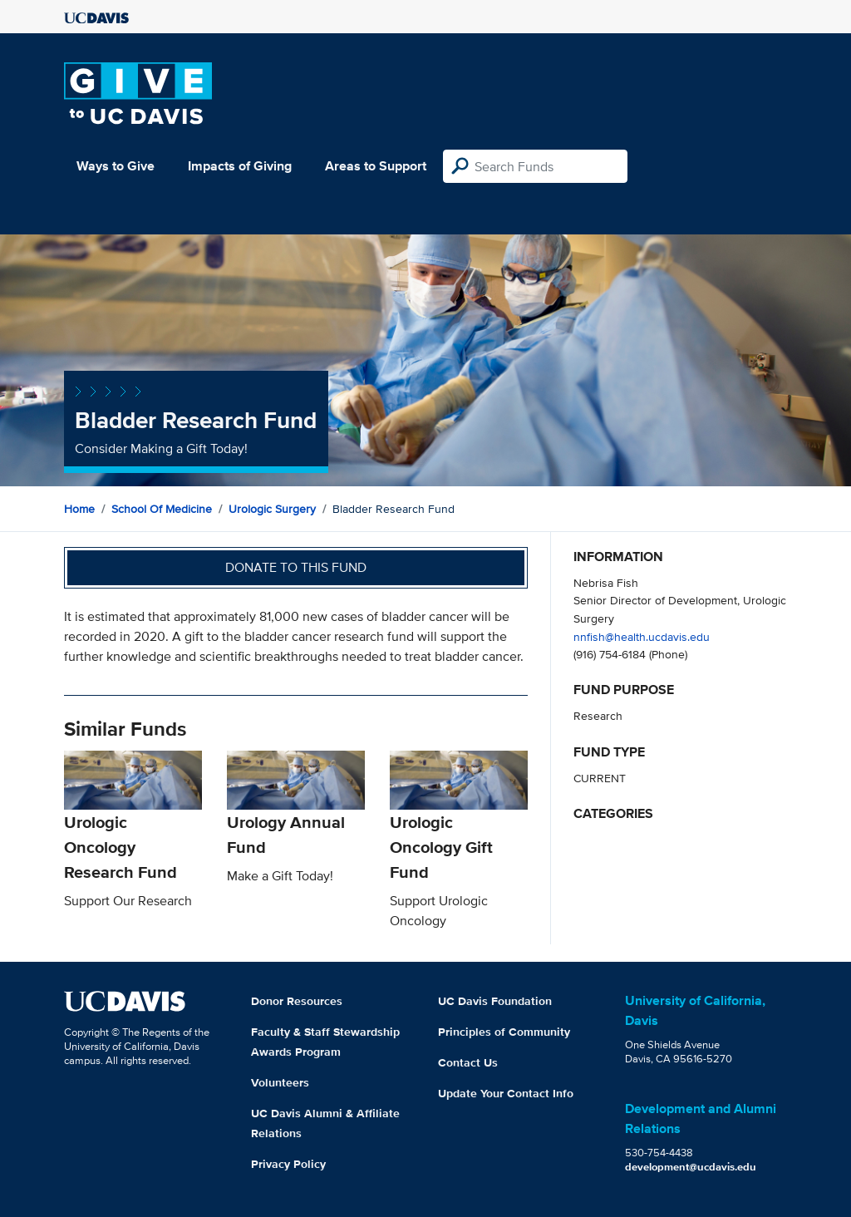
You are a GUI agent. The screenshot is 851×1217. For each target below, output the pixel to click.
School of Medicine (161, 508)
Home (79, 508)
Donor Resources (296, 1001)
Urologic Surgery (272, 508)
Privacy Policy (288, 1163)
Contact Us (468, 1062)
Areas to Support (375, 165)
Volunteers (280, 1082)
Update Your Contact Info (505, 1093)
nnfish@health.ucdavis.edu (641, 636)
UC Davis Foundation (495, 1001)
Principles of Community (504, 1031)
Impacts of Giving (240, 165)
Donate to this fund (295, 567)
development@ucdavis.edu (690, 1167)
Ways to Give (115, 165)
